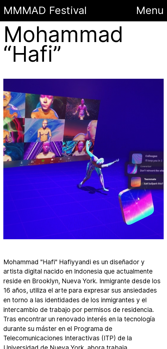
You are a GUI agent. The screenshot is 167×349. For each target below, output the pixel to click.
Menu (150, 10)
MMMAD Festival (46, 10)
